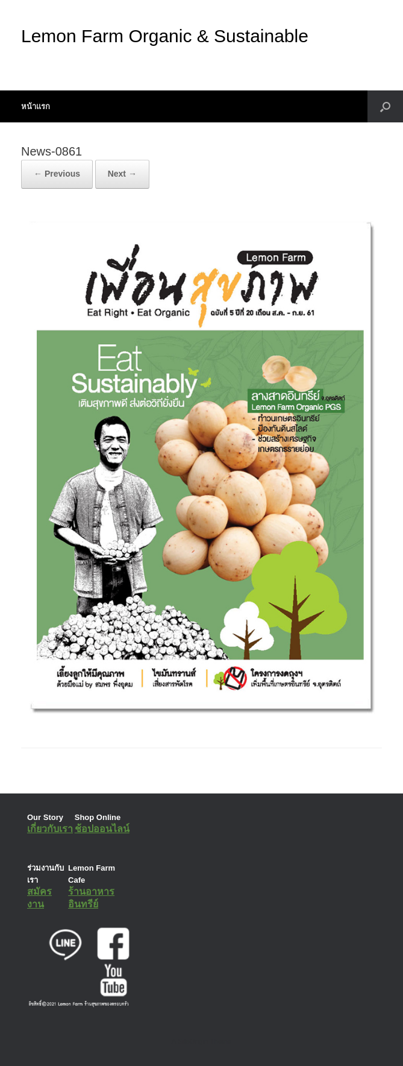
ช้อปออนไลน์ (102, 829)
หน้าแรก (35, 106)
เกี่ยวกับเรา (50, 829)
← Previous (57, 173)
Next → (122, 173)
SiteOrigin (193, 1041)
